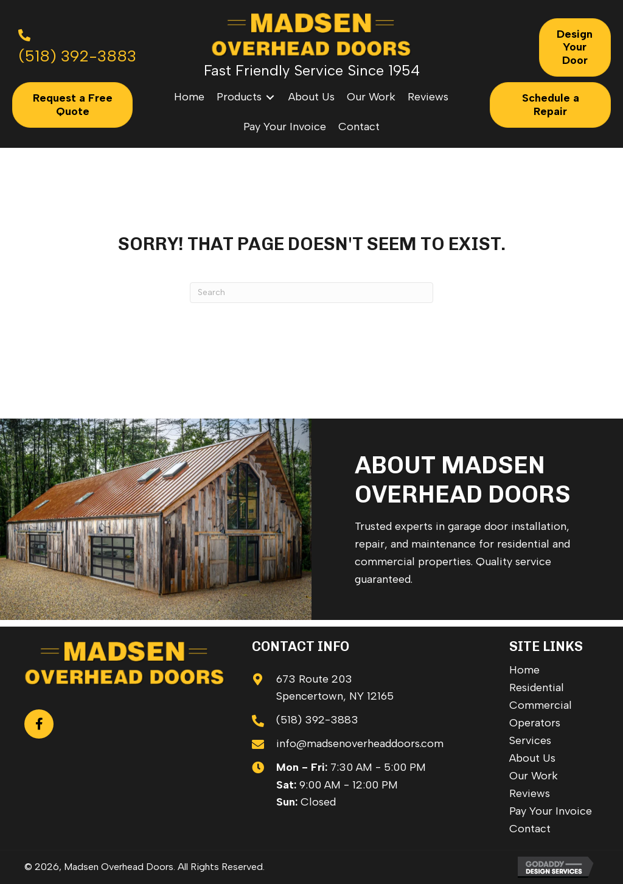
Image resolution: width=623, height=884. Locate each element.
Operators (534, 722)
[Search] (311, 292)
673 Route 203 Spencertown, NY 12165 (335, 687)
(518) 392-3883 (317, 719)
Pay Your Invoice (550, 811)
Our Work (533, 775)
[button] (39, 724)
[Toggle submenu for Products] (270, 97)
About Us (532, 758)
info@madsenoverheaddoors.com (360, 743)
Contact (530, 828)
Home (524, 670)
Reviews (529, 793)
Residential (536, 687)
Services (530, 740)
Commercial (540, 705)
